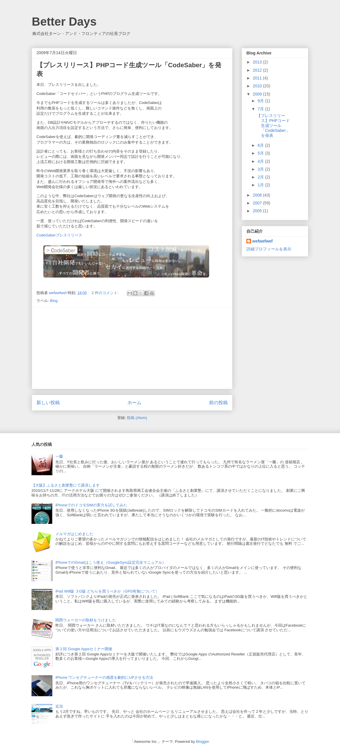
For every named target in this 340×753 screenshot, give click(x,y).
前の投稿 (218, 402)
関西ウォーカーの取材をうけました (85, 620)
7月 (261, 109)
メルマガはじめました (74, 534)
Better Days (64, 21)
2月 (261, 177)
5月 (261, 153)
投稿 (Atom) (137, 418)
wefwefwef (262, 241)
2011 (258, 78)
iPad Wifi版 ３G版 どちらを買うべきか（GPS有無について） (107, 591)
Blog (53, 300)
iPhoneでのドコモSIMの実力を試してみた (91, 505)
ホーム (134, 402)
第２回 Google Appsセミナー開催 (83, 649)
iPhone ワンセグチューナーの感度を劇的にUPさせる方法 (104, 677)
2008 (258, 195)
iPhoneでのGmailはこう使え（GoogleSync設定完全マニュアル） (110, 562)
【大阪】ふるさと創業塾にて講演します (65, 485)
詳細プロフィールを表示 (268, 249)
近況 (59, 706)
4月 (261, 161)
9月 (261, 100)
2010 (258, 86)
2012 (258, 70)
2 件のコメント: (106, 293)
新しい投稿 (48, 402)
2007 (258, 203)
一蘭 (59, 456)
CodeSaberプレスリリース (59, 235)
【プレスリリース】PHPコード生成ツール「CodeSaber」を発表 (273, 125)
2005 (258, 210)
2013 (258, 62)
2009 (258, 94)
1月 (261, 185)
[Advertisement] (132, 348)
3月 (261, 169)
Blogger (202, 741)
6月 (261, 145)
